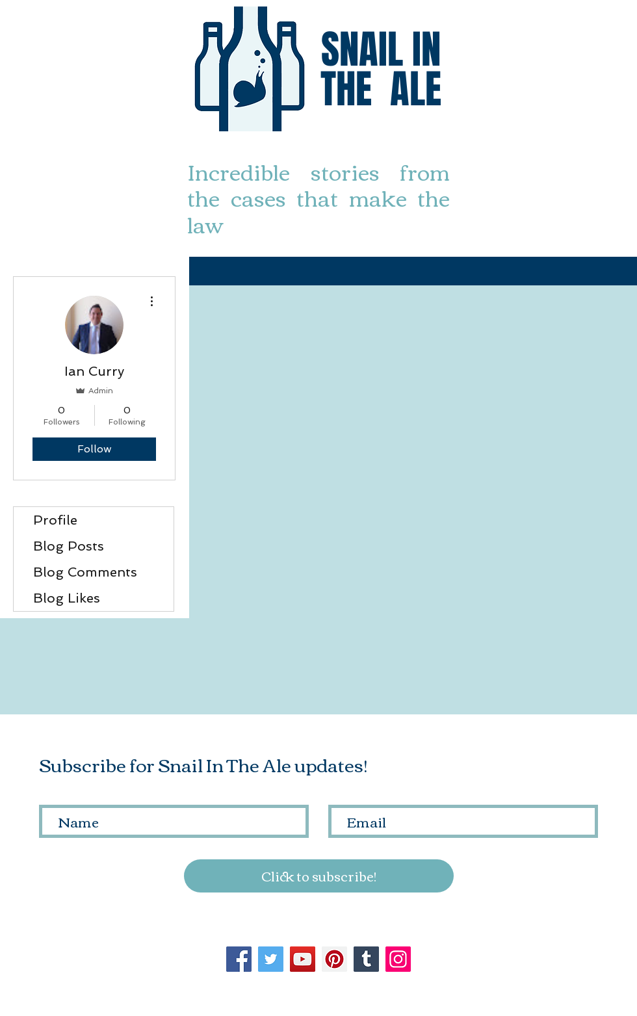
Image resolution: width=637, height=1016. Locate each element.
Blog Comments (85, 572)
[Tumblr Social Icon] (366, 959)
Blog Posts (68, 546)
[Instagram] (398, 959)
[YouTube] (302, 959)
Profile (55, 520)
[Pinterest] (334, 959)
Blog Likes (66, 598)
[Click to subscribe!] (319, 875)
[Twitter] (270, 959)
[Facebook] (239, 959)
